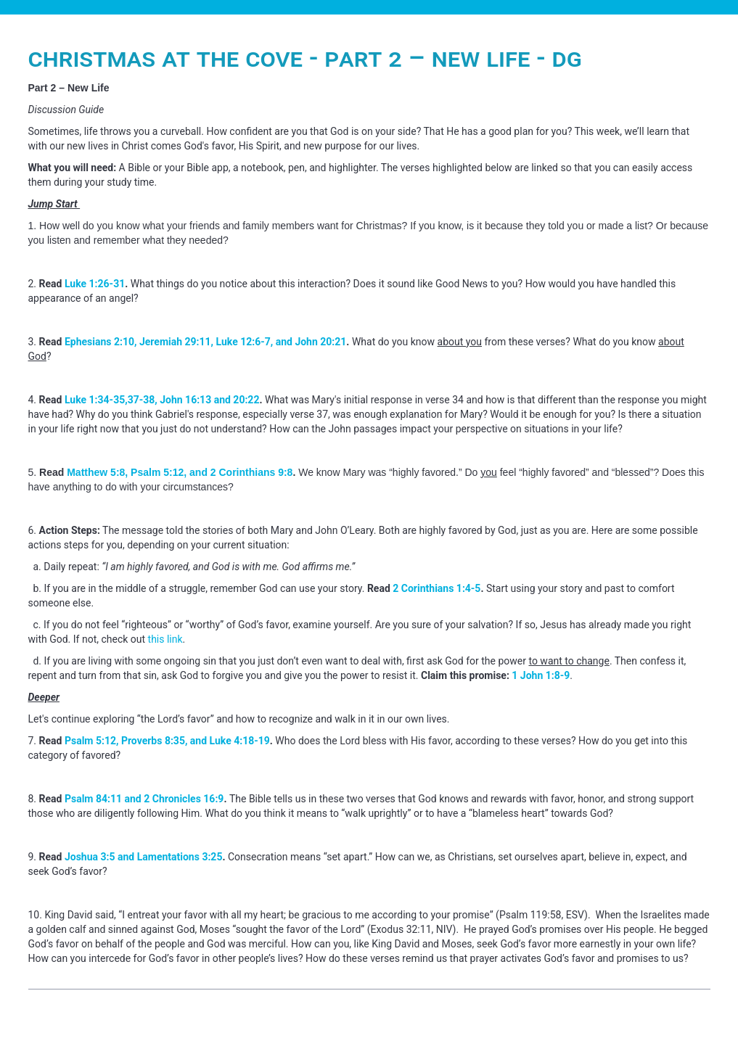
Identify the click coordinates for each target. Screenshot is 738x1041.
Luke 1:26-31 (95, 283)
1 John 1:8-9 (541, 675)
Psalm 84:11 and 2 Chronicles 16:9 (144, 799)
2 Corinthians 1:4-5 (436, 588)
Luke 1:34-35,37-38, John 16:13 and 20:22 (162, 400)
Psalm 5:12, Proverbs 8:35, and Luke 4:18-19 (167, 740)
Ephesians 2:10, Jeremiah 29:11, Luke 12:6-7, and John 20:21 (205, 341)
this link (165, 639)
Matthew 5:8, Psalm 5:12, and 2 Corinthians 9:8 (179, 472)
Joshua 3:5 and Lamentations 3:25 (144, 857)
